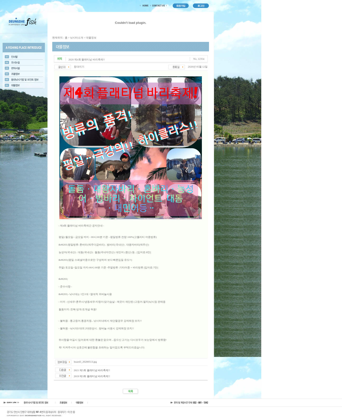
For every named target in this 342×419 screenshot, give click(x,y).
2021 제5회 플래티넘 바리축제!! (92, 370)
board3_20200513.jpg (85, 361)
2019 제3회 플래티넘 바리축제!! (92, 376)
